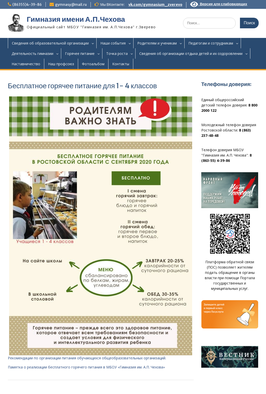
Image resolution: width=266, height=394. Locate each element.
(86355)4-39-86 (27, 4)
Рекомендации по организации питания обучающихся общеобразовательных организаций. (87, 358)
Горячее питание (80, 53)
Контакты (120, 63)
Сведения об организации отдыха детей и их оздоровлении (190, 53)
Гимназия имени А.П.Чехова (76, 19)
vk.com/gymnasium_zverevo (155, 4)
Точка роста (117, 53)
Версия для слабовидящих (218, 4)
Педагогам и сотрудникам (210, 43)
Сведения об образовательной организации (50, 43)
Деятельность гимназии (32, 53)
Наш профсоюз (61, 63)
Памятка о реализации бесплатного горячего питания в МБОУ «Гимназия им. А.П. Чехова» (86, 367)
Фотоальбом (93, 63)
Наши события (113, 43)
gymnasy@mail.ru (71, 4)
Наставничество (26, 63)
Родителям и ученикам (157, 43)
